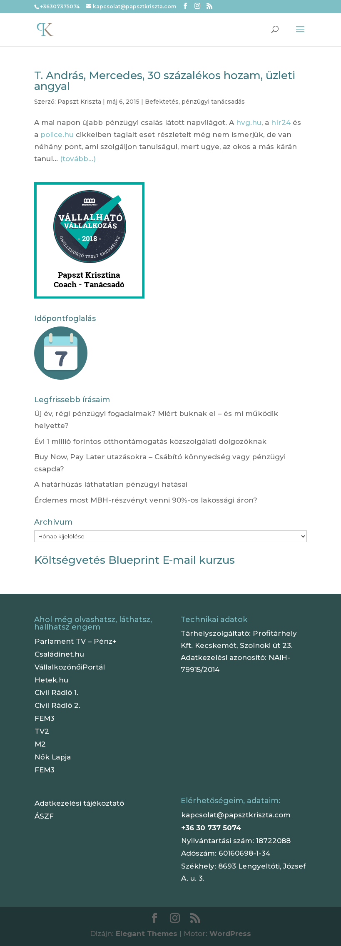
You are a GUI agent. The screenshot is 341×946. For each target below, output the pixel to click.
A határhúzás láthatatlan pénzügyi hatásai (110, 484)
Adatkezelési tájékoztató (79, 803)
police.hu (57, 134)
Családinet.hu (59, 654)
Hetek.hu (51, 680)
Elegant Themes (146, 933)
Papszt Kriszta (79, 101)
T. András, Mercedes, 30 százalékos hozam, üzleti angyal (164, 81)
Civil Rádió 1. (56, 692)
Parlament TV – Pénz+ (76, 641)
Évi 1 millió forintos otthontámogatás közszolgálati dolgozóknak (150, 441)
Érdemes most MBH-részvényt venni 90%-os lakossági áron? (145, 500)
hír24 (281, 122)
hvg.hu (248, 122)
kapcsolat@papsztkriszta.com (236, 815)
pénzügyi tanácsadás (213, 101)
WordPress (230, 933)
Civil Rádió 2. (57, 705)
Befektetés (162, 101)
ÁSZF (44, 816)
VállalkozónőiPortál (70, 667)
